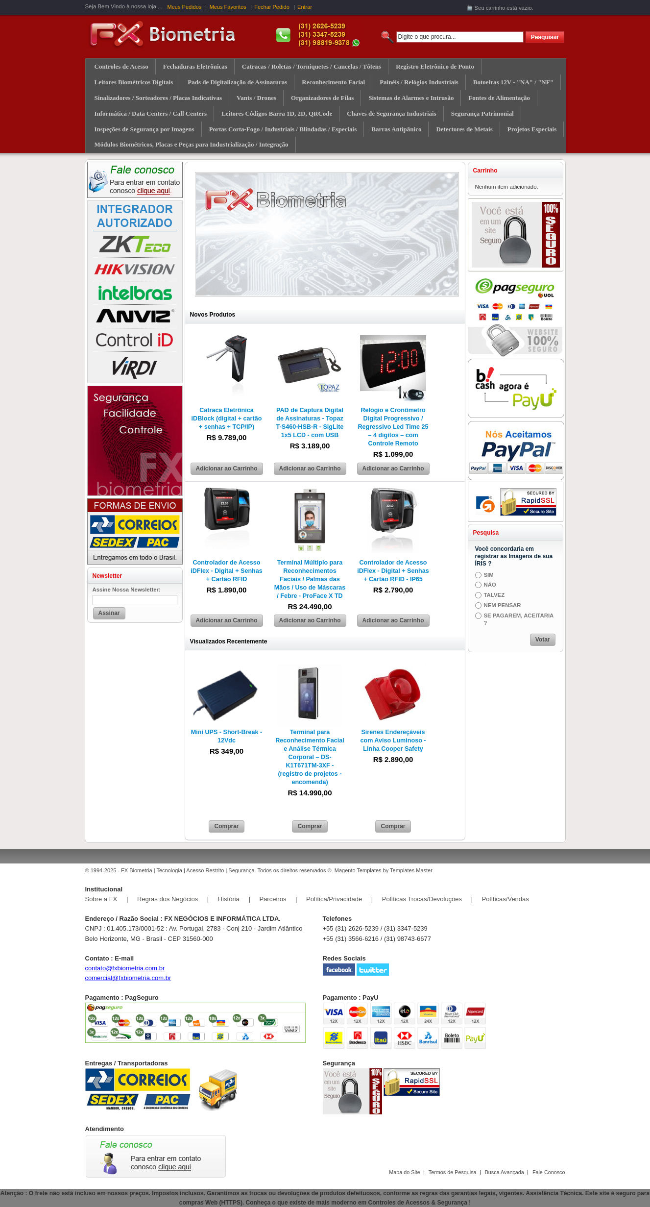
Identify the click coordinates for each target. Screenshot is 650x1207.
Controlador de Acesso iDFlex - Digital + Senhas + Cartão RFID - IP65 (393, 571)
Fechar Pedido (271, 7)
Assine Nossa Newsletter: (127, 589)
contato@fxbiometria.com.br (125, 968)
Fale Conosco (548, 1172)
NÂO (490, 585)
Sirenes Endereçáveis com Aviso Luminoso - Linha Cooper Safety (393, 740)
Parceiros (272, 899)
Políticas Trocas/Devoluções (422, 899)
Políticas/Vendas (505, 899)
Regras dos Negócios (167, 899)
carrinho (495, 8)
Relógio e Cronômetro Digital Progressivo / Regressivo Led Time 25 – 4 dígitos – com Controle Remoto (393, 427)
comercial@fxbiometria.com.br (128, 978)
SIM (489, 575)
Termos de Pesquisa (453, 1172)
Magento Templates (358, 870)
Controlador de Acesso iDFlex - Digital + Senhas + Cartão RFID (227, 571)
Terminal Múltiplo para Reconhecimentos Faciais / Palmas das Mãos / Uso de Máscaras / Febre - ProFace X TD (310, 579)
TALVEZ (494, 595)
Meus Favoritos (228, 7)
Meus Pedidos (185, 7)
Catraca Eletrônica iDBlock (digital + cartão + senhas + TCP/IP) (227, 418)
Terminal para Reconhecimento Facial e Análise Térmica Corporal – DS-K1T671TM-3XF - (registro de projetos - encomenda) (309, 757)
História (229, 899)
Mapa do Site (404, 1172)
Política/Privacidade (334, 899)
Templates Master (411, 870)
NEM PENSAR (502, 605)
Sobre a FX (101, 899)
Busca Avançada (504, 1172)
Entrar (304, 7)
